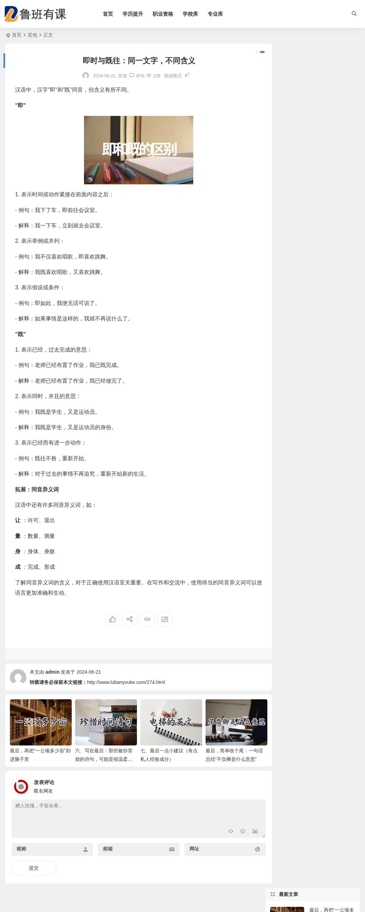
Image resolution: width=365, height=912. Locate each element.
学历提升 (136, 14)
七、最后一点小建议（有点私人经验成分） (330, 136)
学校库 (193, 14)
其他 (32, 35)
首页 (111, 14)
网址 (187, 847)
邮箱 (104, 847)
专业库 (218, 14)
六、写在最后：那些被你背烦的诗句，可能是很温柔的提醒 (101, 757)
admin (52, 672)
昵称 (21, 847)
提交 (34, 866)
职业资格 (166, 14)
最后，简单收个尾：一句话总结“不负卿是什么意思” (331, 167)
